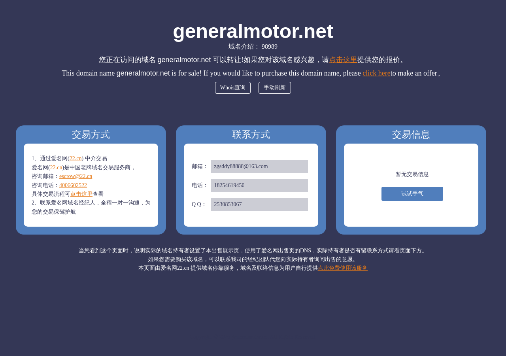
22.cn (76, 158)
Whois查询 (233, 88)
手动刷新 (275, 88)
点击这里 (343, 60)
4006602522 (73, 185)
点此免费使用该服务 (343, 268)
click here (376, 73)
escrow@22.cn (75, 176)
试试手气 (412, 194)
